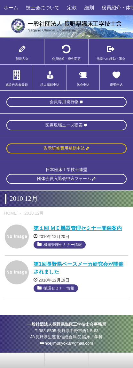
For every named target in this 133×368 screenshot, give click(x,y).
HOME (10, 213)
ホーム (11, 7)
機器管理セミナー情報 (62, 244)
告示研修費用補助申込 (64, 148)
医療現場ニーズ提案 (64, 125)
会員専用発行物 (64, 101)
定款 (72, 7)
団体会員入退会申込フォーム (64, 178)
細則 (89, 7)
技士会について (42, 7)
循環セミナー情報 (58, 288)
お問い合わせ (22, 360)
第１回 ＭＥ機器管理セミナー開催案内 (78, 228)
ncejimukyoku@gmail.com (69, 343)
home (66, 360)
